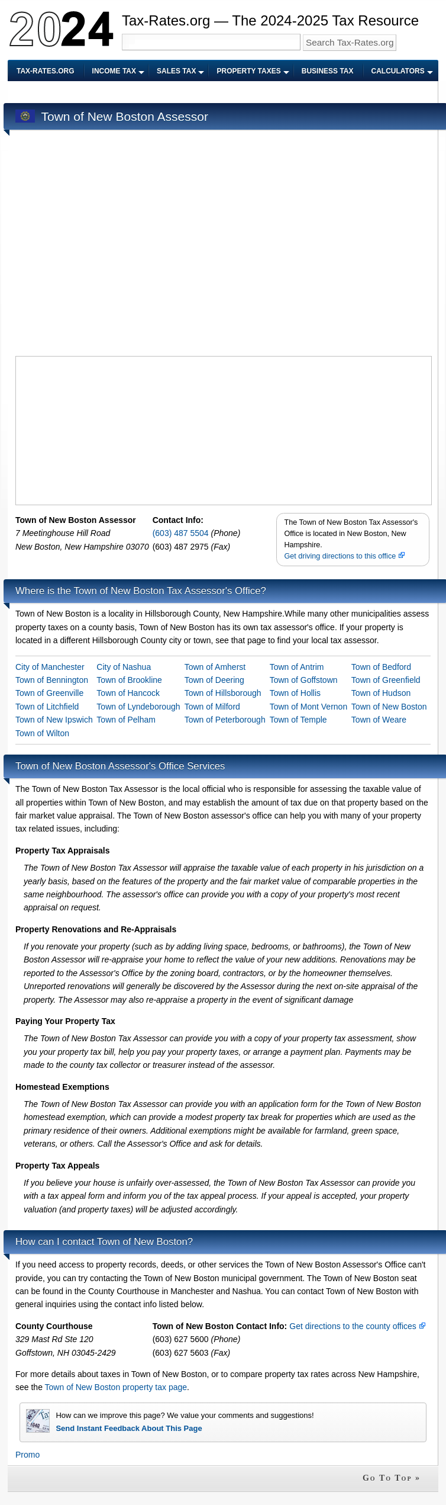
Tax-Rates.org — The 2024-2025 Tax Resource (270, 20)
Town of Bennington (51, 680)
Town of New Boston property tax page (116, 1387)
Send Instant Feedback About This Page (129, 1428)
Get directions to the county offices (357, 1326)
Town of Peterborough (225, 719)
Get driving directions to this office (344, 556)
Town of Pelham (126, 719)
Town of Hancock (128, 693)
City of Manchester (50, 667)
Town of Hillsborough (223, 693)
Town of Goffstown (304, 680)
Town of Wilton (42, 733)
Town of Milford (212, 706)
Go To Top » (392, 1478)
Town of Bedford (381, 667)
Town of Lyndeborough (138, 706)
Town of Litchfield (47, 706)
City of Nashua (123, 667)
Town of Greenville (49, 693)
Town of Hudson (381, 693)
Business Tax (328, 71)
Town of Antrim (297, 667)
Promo (27, 1454)
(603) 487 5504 (182, 533)
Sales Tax (176, 71)
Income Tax (114, 71)
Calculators (398, 71)
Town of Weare (378, 719)
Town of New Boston (389, 706)
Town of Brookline (129, 680)
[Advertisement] (112, 245)
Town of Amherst (215, 667)
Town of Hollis (295, 693)
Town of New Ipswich (54, 719)
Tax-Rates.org (46, 71)
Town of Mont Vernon (309, 706)
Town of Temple (298, 719)
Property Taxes (248, 71)
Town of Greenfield (386, 680)
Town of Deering (214, 680)
